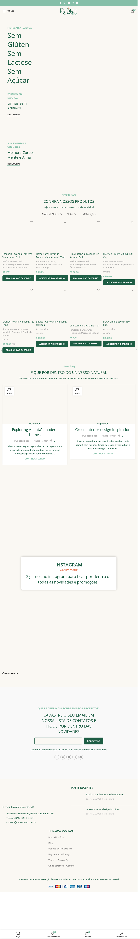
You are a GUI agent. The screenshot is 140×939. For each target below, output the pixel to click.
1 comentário (108, 831)
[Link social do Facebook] (60, 3)
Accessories (42, 361)
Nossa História (56, 870)
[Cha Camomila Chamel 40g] (85, 338)
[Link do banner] (68, 69)
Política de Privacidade (94, 782)
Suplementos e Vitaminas (117, 299)
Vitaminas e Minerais (114, 293)
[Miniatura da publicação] (77, 830)
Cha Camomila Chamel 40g (85, 358)
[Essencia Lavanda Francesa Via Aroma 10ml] (17, 267)
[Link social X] (64, 3)
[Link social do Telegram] (77, 3)
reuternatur (11, 706)
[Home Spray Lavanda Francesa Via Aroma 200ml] (52, 267)
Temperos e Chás (78, 362)
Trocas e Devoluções (58, 892)
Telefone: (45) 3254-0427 (20, 850)
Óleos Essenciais (78, 299)
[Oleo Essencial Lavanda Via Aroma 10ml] (85, 267)
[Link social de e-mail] (69, 3)
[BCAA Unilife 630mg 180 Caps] (119, 336)
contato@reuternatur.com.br (21, 855)
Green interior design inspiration (102, 462)
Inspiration (102, 456)
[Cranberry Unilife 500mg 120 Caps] (17, 336)
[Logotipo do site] (68, 11)
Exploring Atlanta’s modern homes (35, 465)
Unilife (107, 303)
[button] (17, 310)
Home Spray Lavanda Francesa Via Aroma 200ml (51, 287)
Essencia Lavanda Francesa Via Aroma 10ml (17, 287)
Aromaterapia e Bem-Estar (15, 296)
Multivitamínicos (112, 296)
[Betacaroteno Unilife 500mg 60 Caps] (52, 336)
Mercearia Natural (91, 365)
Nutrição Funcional (12, 364)
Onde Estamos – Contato (61, 898)
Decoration (34, 456)
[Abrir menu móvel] (8, 11)
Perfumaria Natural (12, 293)
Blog (50, 875)
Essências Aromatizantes (14, 299)
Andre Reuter (41, 473)
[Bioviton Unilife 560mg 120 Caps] (119, 267)
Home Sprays (43, 299)
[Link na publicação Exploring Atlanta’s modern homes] (34, 437)
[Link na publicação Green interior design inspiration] (102, 437)
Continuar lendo (35, 491)
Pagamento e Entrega (59, 887)
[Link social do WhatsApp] (73, 3)
